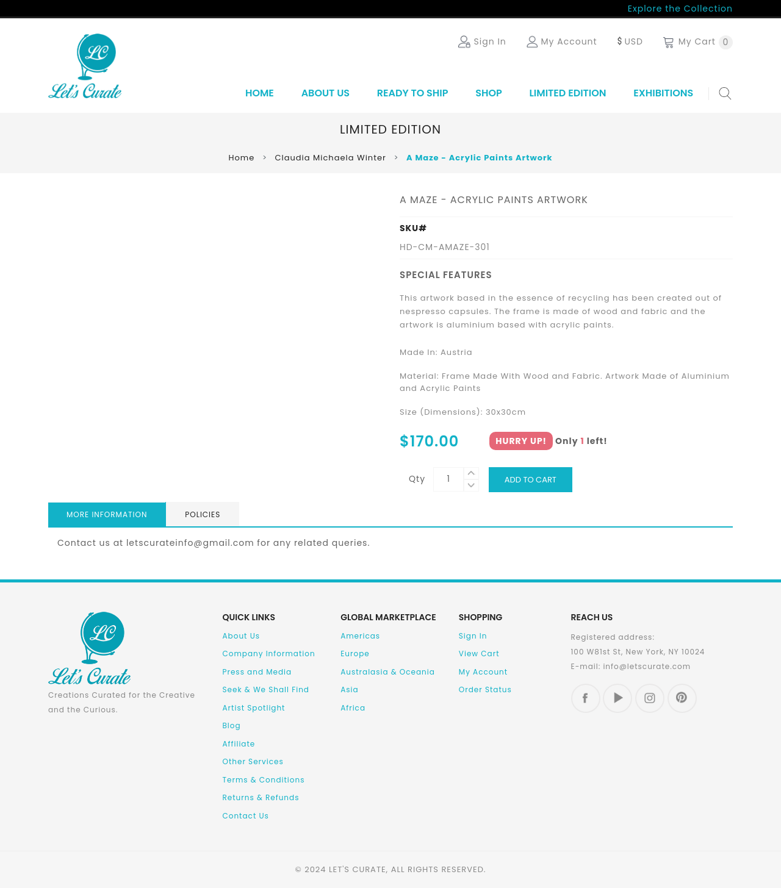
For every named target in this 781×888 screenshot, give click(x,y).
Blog (232, 725)
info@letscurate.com (647, 666)
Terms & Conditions (264, 780)
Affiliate (239, 744)
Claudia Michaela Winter (330, 157)
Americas (360, 636)
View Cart (479, 653)
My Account (483, 672)
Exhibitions (663, 93)
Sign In (473, 636)
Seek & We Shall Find (266, 689)
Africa (352, 708)
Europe (355, 653)
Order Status (485, 689)
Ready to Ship (412, 93)
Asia (349, 689)
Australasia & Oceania (387, 672)
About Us (325, 93)
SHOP (488, 93)
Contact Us (246, 816)
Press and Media (257, 672)
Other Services (253, 761)
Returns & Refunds (261, 797)
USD (629, 41)
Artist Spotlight (254, 708)
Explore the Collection (680, 8)
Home (259, 93)
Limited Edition (568, 93)
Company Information (269, 653)
